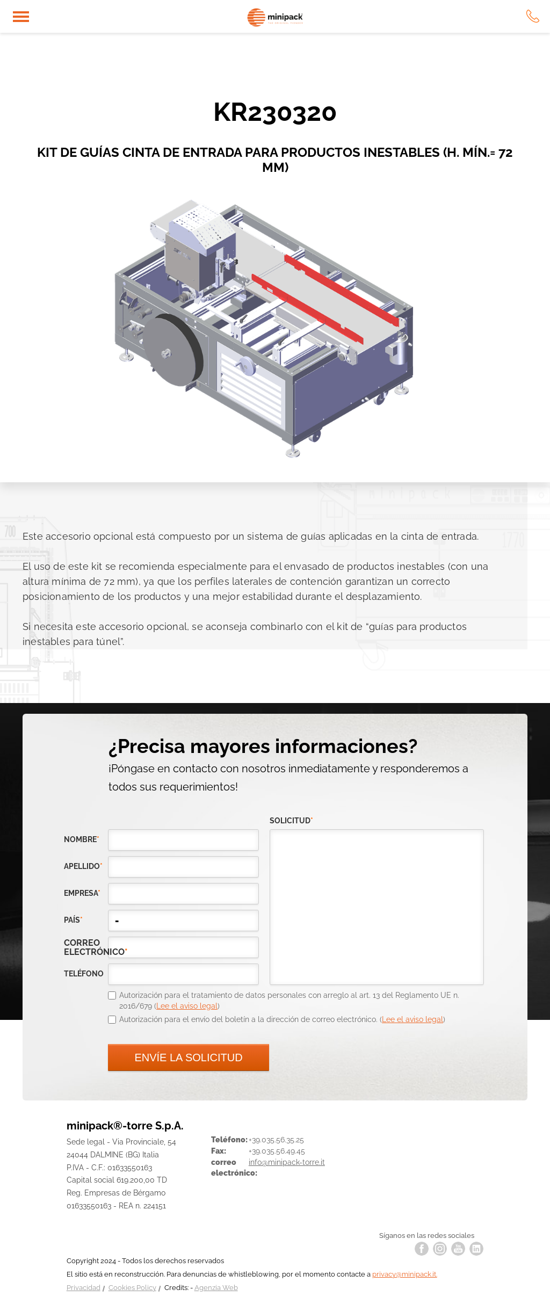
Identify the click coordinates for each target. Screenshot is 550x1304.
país (73, 920)
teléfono (84, 973)
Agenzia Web (216, 1288)
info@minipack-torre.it (287, 1162)
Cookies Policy (132, 1288)
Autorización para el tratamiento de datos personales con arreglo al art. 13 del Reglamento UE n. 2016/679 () (289, 1000)
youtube (458, 1249)
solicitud (291, 820)
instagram (440, 1249)
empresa (82, 893)
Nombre (81, 839)
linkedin (476, 1249)
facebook (422, 1249)
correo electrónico (86, 947)
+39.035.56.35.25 (276, 1139)
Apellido (83, 866)
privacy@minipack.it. (404, 1274)
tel (532, 16)
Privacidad (83, 1288)
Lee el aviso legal (187, 1006)
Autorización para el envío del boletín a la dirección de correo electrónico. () (282, 1019)
